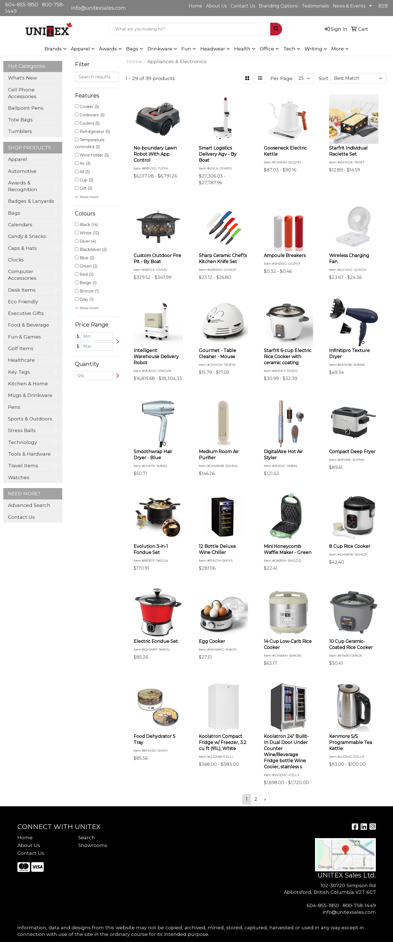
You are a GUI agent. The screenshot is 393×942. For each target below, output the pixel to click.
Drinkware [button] (159, 49)
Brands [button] (53, 49)
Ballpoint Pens (25, 108)
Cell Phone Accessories (22, 93)
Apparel (17, 159)
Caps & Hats (22, 248)
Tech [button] (289, 49)
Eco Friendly (23, 301)
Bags (14, 213)
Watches (18, 477)
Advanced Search (29, 505)
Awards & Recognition (22, 186)
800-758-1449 (359, 905)
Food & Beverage (28, 325)
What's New (22, 78)
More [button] (337, 49)
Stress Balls (22, 430)
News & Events (349, 6)
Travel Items (23, 465)
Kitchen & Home (28, 383)
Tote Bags (20, 119)
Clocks (16, 260)
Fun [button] (186, 49)
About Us (216, 6)
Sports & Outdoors (30, 419)
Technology (22, 442)
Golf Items (20, 348)
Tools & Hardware (29, 454)
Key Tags (19, 372)
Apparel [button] (80, 49)
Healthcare (21, 360)
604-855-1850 (21, 5)
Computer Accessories (22, 274)
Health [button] (242, 49)
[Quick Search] (189, 29)
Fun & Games (24, 337)
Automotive (22, 171)
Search (86, 837)
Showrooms (92, 845)
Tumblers (20, 131)
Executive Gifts (26, 313)
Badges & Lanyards (31, 201)
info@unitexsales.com (98, 8)
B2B (383, 6)
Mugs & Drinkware (30, 395)
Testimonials (315, 6)
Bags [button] (132, 49)
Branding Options (278, 6)
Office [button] (267, 49)
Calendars (20, 224)
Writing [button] (313, 49)
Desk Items (22, 290)
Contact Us (243, 6)
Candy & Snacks (27, 236)
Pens (14, 407)
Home (195, 6)
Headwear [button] (212, 49)
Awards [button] (108, 49)
